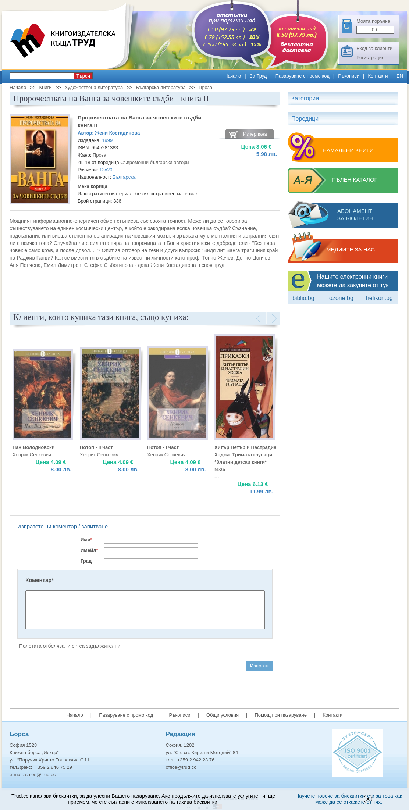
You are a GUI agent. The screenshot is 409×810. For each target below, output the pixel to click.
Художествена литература (94, 87)
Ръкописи (348, 76)
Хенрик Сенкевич (32, 454)
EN (399, 76)
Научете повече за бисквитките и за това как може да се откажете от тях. (348, 799)
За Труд (258, 76)
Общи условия (222, 715)
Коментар (39, 580)
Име (86, 539)
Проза (205, 87)
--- (216, 476)
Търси (83, 76)
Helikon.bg (379, 298)
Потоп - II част (96, 447)
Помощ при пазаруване (281, 715)
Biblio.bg (303, 298)
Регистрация (370, 57)
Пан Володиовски (33, 447)
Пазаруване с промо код (302, 76)
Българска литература (160, 87)
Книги (45, 87)
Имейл (89, 550)
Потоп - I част (163, 447)
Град (86, 561)
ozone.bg (341, 298)
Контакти (378, 76)
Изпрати (259, 665)
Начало (232, 76)
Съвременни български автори (154, 162)
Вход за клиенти (374, 48)
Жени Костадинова (117, 133)
